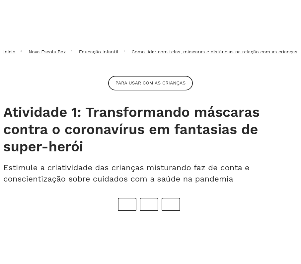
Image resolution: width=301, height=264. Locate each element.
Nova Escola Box (47, 51)
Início (9, 51)
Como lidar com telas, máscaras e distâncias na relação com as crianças (214, 51)
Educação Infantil (98, 51)
